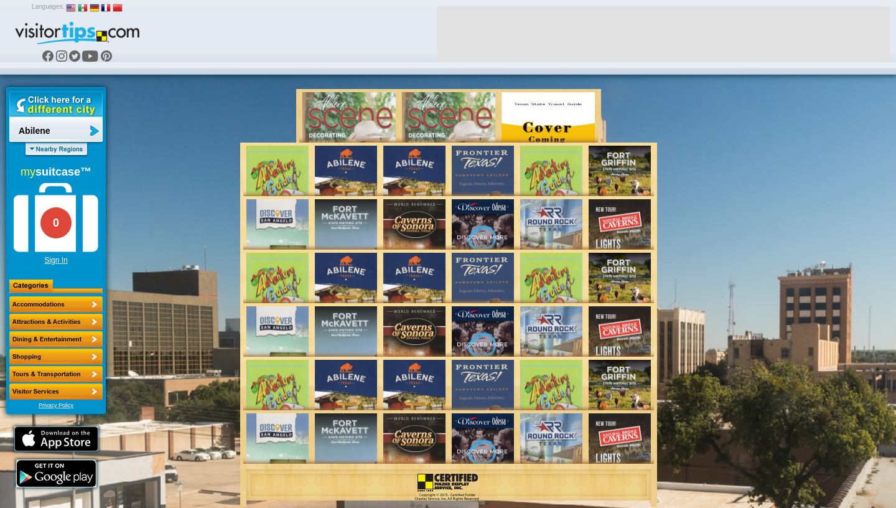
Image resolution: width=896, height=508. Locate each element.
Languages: (48, 6)
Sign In (55, 260)
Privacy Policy (56, 405)
